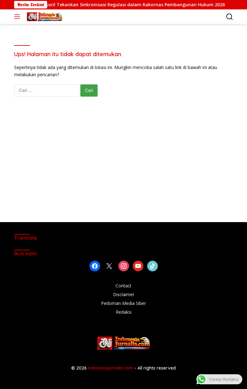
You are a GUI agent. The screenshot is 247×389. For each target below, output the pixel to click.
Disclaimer (123, 294)
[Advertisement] (123, 166)
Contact (123, 286)
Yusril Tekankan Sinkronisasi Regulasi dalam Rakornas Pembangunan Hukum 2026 (138, 5)
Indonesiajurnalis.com (111, 368)
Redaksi (124, 312)
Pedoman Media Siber (123, 303)
